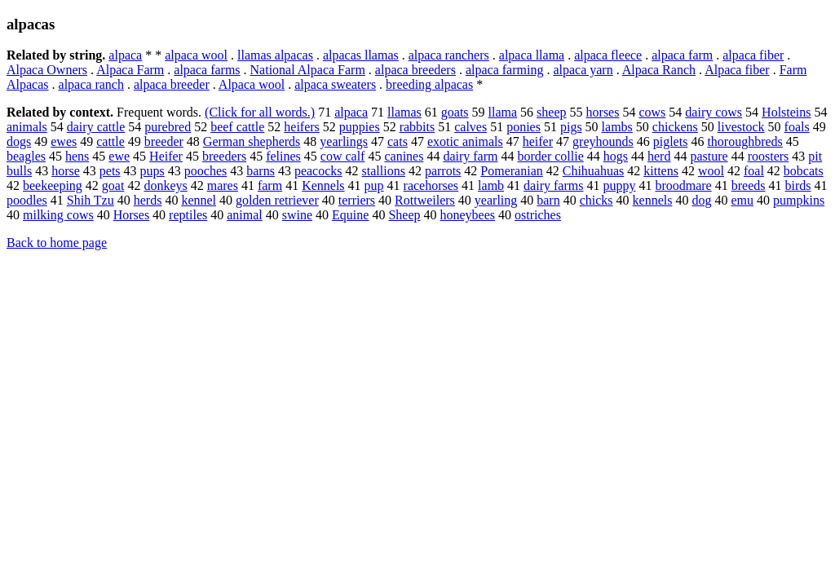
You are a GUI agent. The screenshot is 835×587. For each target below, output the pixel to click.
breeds (748, 185)
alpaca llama (531, 55)
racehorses (431, 185)
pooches (205, 171)
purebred (167, 127)
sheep (551, 112)
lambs (617, 127)
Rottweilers (425, 200)
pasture (708, 156)
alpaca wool (196, 55)
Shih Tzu (90, 200)
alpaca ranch (91, 84)
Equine (350, 215)
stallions (383, 171)
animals (27, 127)
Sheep (404, 215)
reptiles (188, 215)
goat (113, 185)
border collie (550, 156)
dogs (19, 141)
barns (260, 171)
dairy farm (470, 156)
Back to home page (57, 242)
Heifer (166, 156)
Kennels (323, 185)
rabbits (417, 127)
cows (651, 112)
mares (222, 185)
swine (297, 215)
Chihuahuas (594, 171)
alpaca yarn (582, 70)
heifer (538, 141)
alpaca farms (207, 70)
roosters (768, 156)
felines (283, 156)
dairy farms (553, 185)
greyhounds (603, 141)
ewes (64, 141)
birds (797, 185)
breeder (163, 141)
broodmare (683, 185)
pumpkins (798, 200)
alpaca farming (505, 70)
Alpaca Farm (130, 70)
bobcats (804, 171)
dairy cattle (96, 127)
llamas (404, 112)
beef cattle (237, 127)
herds (148, 200)
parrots (443, 171)
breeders (224, 156)
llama (503, 112)
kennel (198, 200)
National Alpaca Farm (307, 70)
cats (397, 141)
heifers (302, 127)
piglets (670, 141)
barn (548, 200)
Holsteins (786, 112)
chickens (675, 127)
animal (245, 215)
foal (754, 171)
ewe (119, 156)
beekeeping (52, 185)
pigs (571, 127)
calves (470, 127)
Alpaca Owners (47, 70)
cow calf (342, 156)
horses (603, 112)
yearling (496, 200)
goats (455, 112)
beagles (26, 156)
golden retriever (277, 200)
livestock (741, 127)
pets (110, 171)
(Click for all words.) (260, 112)
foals (797, 127)
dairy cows (713, 112)
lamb (491, 185)
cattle (110, 141)
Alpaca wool (252, 84)
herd (658, 156)
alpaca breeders (415, 70)
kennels (653, 200)
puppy (619, 185)
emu (742, 200)
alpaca (125, 55)
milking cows (58, 215)
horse (65, 171)
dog (701, 200)
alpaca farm (682, 55)
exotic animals (465, 141)
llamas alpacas (275, 55)
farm (270, 185)
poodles (27, 200)
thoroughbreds (744, 141)
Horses (131, 215)
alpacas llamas (361, 55)
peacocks (318, 171)
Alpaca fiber (737, 70)
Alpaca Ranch (659, 70)
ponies (523, 127)
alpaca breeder (172, 84)
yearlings (344, 141)
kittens (660, 171)
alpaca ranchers (449, 55)
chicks (596, 200)
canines (403, 156)
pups (152, 171)
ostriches (538, 215)
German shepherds (252, 141)
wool (711, 171)
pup (374, 185)
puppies (359, 127)
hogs (615, 156)
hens (77, 156)
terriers (356, 200)
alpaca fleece (608, 55)
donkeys (165, 185)
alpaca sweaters (335, 84)
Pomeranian (511, 171)
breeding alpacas (429, 84)
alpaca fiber (753, 55)
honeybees (468, 215)
